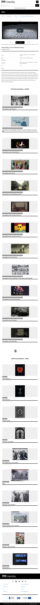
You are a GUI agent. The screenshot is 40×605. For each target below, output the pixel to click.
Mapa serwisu (5, 586)
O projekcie (5, 591)
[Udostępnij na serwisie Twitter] (8, 49)
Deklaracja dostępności (25, 584)
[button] (20, 30)
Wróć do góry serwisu (25, 591)
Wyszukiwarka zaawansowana (20, 8)
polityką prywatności (33, 603)
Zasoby (15, 16)
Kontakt (22, 589)
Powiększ (20, 42)
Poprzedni (10, 42)
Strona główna (9, 16)
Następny (29, 42)
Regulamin (23, 586)
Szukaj (37, 5)
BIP (3, 589)
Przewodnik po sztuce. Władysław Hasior (26, 16)
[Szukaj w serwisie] (18, 5)
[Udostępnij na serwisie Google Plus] (6, 49)
